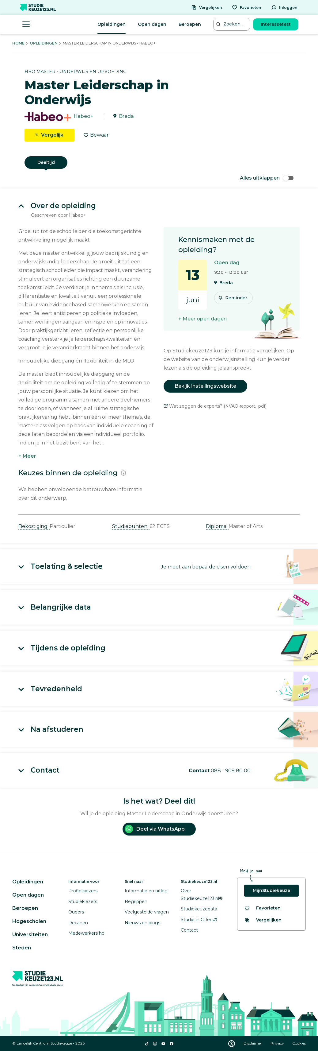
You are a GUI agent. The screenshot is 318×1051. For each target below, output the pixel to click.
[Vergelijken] (206, 7)
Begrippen (136, 901)
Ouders (76, 912)
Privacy (278, 1043)
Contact (189, 930)
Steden (21, 948)
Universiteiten (30, 934)
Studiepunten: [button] (131, 526)
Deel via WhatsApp (155, 829)
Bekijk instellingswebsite (205, 386)
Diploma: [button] (217, 526)
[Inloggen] (284, 7)
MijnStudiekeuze (271, 890)
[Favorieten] (246, 7)
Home (18, 43)
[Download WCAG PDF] (231, 1043)
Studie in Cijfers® (199, 919)
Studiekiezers (82, 901)
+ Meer (27, 456)
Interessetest (276, 24)
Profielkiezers (82, 891)
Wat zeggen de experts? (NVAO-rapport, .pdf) (215, 406)
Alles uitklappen (266, 178)
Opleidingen (111, 24)
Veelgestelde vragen (147, 912)
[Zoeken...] (232, 24)
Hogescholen (29, 921)
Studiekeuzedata (199, 909)
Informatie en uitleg (146, 891)
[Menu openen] (26, 24)
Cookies (299, 1043)
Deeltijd (46, 162)
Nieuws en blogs (142, 922)
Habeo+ (83, 116)
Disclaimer (253, 1043)
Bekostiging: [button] (34, 526)
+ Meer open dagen (202, 319)
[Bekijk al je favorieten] (262, 908)
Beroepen (190, 24)
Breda (126, 116)
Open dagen (152, 24)
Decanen (78, 922)
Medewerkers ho (86, 933)
